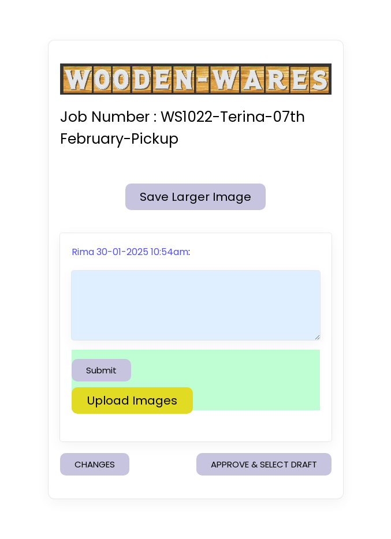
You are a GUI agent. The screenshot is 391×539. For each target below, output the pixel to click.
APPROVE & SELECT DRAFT (264, 464)
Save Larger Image (195, 197)
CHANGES (95, 464)
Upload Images (132, 400)
